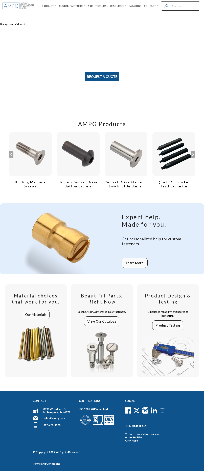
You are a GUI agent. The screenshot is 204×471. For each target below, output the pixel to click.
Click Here (131, 440)
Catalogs (135, 6)
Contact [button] (150, 6)
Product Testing (167, 325)
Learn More (134, 263)
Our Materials (35, 315)
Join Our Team (135, 425)
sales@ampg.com (54, 418)
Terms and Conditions (46, 463)
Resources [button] (117, 6)
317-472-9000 (51, 425)
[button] (193, 154)
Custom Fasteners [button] (71, 6)
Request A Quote (102, 77)
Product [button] (48, 6)
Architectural (98, 6)
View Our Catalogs (101, 321)
